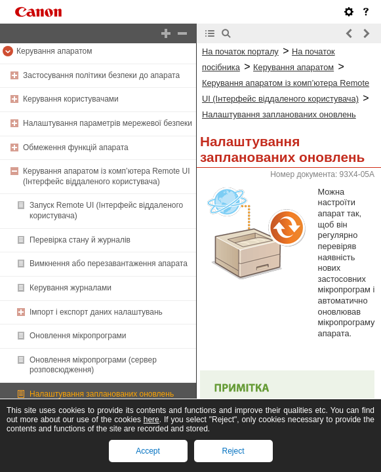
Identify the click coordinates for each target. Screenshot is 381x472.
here (151, 419)
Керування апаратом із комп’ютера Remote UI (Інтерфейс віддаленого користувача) (106, 176)
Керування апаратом (54, 51)
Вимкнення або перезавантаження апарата (109, 263)
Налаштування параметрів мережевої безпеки (107, 123)
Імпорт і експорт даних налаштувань (96, 312)
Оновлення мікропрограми (78, 335)
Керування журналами (70, 287)
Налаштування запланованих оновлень (102, 394)
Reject (233, 451)
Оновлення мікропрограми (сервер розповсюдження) (93, 365)
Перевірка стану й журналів (80, 240)
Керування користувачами (71, 99)
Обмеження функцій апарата (76, 147)
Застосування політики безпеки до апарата (101, 75)
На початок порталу (240, 51)
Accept (148, 451)
